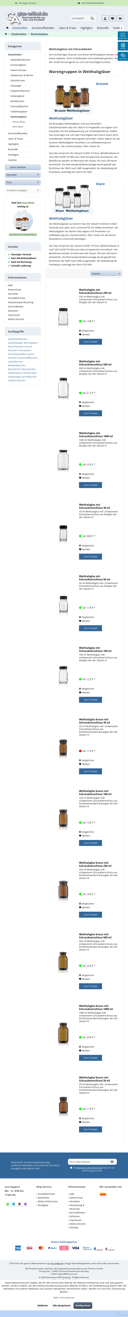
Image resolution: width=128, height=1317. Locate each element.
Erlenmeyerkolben (17, 357)
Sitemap (74, 1227)
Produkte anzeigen (23, 193)
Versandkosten (16, 309)
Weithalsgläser (18, 116)
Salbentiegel (14, 379)
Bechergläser (31, 345)
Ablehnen (42, 1305)
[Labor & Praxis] (67, 28)
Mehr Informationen (64, 1297)
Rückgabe (43, 1205)
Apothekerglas (15, 345)
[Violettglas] (119, 28)
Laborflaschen (15, 364)
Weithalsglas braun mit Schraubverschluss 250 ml (95, 864)
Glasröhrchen (17, 80)
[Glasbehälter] (20, 28)
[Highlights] (86, 28)
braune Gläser (18, 121)
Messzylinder (29, 372)
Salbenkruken (29, 376)
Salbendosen (15, 376)
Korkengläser (17, 95)
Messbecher (14, 372)
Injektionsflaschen (20, 90)
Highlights (13, 144)
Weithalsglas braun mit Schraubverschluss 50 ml (94, 1079)
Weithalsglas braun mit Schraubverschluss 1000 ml (96, 1007)
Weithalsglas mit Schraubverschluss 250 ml (95, 291)
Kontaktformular (16, 301)
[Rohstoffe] (103, 28)
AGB (10, 288)
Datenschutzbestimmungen (90, 1167)
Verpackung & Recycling (20, 305)
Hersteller (11, 177)
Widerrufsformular (48, 1201)
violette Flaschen (17, 383)
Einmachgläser (18, 64)
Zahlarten (13, 313)
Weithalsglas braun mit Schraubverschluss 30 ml (94, 721)
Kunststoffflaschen (27, 360)
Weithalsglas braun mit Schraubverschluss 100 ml (95, 792)
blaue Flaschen (16, 349)
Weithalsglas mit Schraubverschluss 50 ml (94, 578)
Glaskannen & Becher (21, 75)
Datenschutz (14, 292)
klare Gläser (17, 126)
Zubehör (12, 160)
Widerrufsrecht (16, 322)
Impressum (14, 318)
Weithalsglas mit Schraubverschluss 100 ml (95, 649)
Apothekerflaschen (20, 59)
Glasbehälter (15, 54)
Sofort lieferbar (18, 170)
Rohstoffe (13, 149)
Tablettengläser (18, 111)
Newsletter (43, 1197)
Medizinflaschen (16, 368)
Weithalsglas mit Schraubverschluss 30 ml (94, 506)
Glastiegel (15, 85)
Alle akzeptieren (61, 1305)
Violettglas (13, 154)
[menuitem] (120, 18)
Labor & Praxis (15, 138)
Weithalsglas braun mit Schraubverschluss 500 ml (95, 936)
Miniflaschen (17, 101)
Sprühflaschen (29, 379)
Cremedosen (24, 353)
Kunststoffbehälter (18, 133)
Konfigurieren (82, 1305)
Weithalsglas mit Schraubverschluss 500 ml (95, 363)
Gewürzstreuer (18, 70)
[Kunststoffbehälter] (43, 28)
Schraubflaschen (19, 106)
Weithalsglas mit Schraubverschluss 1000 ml (96, 435)
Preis (9, 185)
